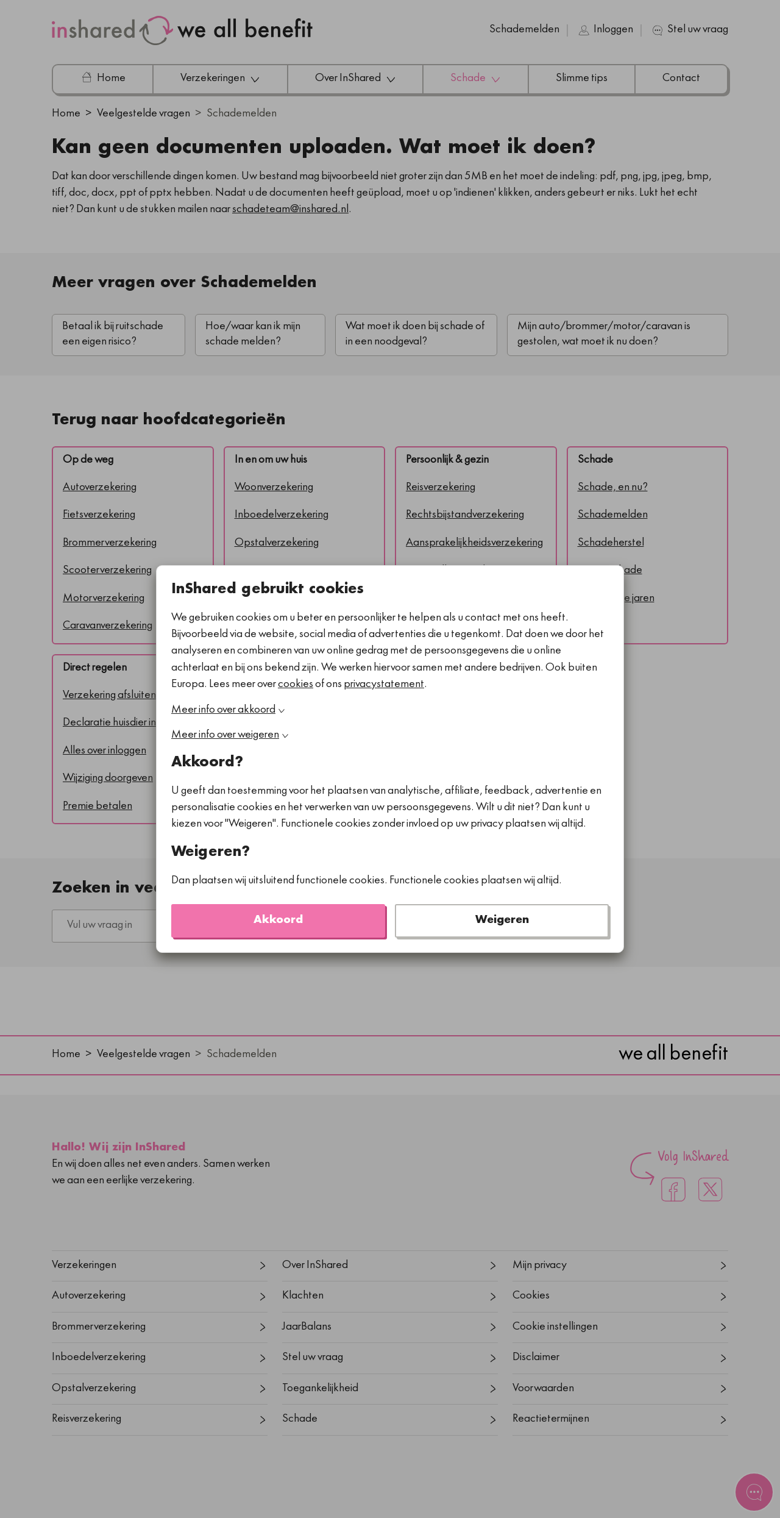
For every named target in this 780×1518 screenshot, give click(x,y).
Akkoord (278, 921)
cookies (295, 685)
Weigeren (502, 921)
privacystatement (384, 685)
